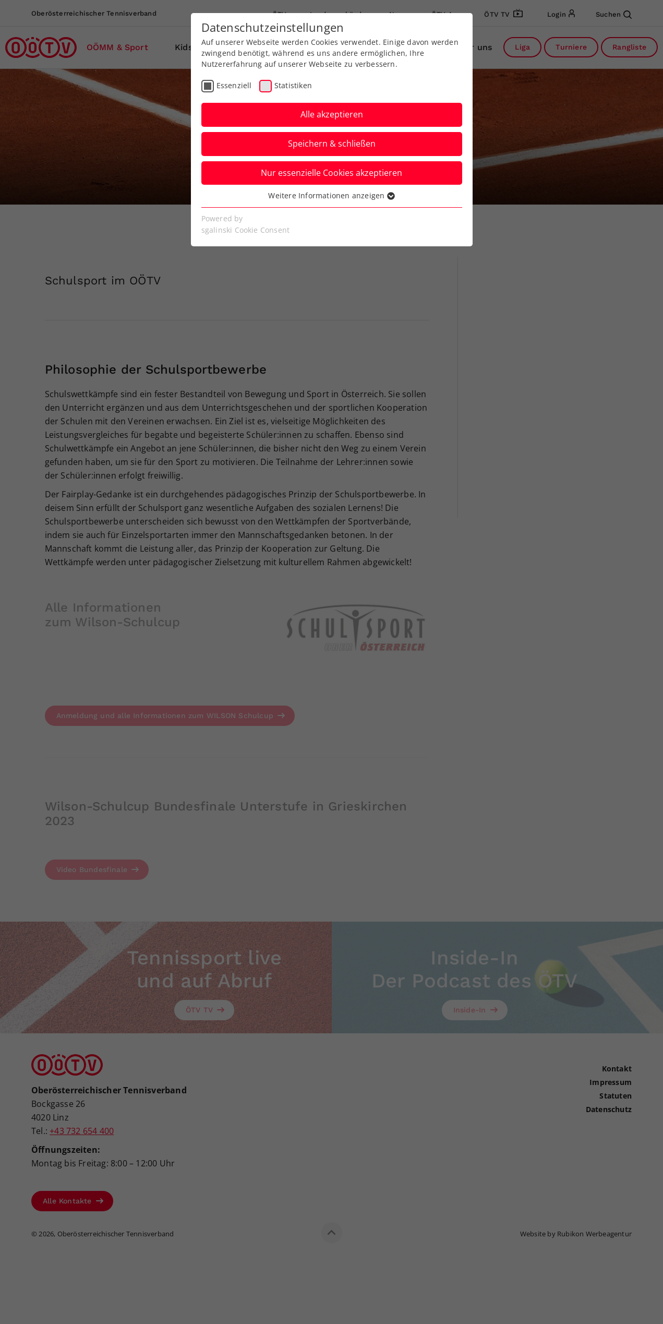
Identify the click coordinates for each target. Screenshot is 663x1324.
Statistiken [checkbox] (293, 85)
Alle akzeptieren (331, 114)
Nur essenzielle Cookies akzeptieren (331, 172)
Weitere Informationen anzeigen (331, 195)
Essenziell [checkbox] (234, 85)
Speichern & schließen (332, 143)
